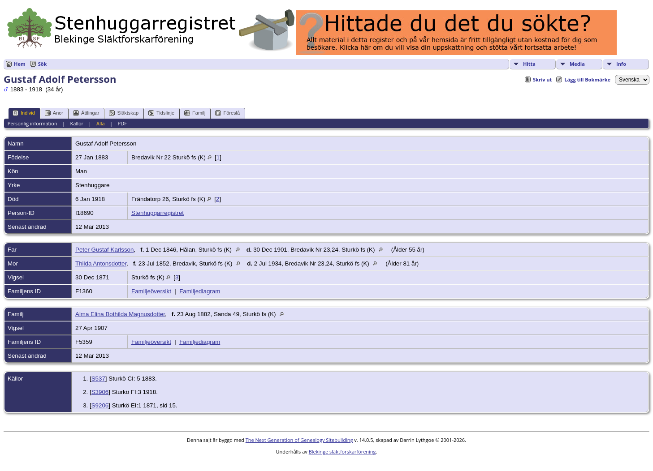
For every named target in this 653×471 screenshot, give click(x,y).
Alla (100, 123)
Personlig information (32, 123)
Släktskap (123, 113)
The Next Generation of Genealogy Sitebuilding (299, 440)
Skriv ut (542, 79)
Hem (20, 63)
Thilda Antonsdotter (100, 263)
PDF (122, 123)
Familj (194, 113)
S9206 (100, 405)
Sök (42, 63)
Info (621, 63)
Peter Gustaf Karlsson (104, 249)
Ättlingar (86, 113)
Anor (54, 113)
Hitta (529, 63)
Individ (24, 113)
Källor (77, 123)
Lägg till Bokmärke (587, 79)
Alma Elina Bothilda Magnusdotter (120, 314)
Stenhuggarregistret (157, 213)
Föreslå (227, 113)
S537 (98, 378)
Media (577, 63)
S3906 (100, 392)
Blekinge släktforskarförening (342, 451)
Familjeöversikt (151, 291)
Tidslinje (161, 113)
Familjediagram (199, 291)
